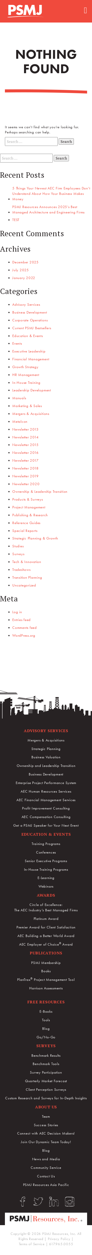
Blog (46, 1028)
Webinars (46, 886)
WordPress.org (23, 635)
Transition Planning (27, 577)
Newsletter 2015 (25, 445)
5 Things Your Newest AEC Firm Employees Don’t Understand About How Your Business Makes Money (51, 193)
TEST (15, 220)
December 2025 (25, 262)
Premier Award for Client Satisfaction (46, 927)
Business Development (29, 312)
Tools (46, 1020)
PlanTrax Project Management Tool (46, 979)
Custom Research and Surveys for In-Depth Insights (46, 1098)
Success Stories (46, 1125)
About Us (46, 1107)
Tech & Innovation (26, 562)
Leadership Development (31, 390)
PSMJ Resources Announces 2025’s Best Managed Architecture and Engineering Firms (48, 209)
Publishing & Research (30, 515)
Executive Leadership (28, 351)
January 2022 (23, 278)
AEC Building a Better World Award (46, 936)
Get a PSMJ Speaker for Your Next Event (46, 825)
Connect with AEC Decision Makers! (46, 1133)
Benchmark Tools (46, 1064)
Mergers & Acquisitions (30, 413)
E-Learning (46, 878)
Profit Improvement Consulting (46, 808)
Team (46, 1116)
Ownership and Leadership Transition (46, 765)
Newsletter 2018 (25, 468)
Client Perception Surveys (46, 1089)
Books (46, 971)
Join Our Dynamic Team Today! (46, 1142)
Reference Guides (26, 523)
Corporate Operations (30, 320)
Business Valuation (46, 757)
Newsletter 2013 (25, 429)
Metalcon (19, 421)
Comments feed (24, 627)
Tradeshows (21, 569)
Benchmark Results (46, 1055)
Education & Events (27, 336)
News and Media (46, 1159)
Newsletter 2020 (25, 484)
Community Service (46, 1167)
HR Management (25, 375)
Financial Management (30, 359)
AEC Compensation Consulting (46, 817)
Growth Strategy (25, 367)
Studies (18, 546)
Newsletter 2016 (25, 452)
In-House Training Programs (46, 869)
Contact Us (46, 1176)
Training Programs (46, 844)
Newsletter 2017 (25, 460)
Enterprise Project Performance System (46, 783)
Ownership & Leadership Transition (39, 491)
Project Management (28, 507)
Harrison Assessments (46, 988)
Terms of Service (32, 1244)
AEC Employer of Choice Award (46, 944)
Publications (46, 953)
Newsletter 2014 (25, 437)
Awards (46, 895)
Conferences (46, 852)
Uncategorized (24, 585)
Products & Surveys (27, 499)
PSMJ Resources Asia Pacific (46, 1185)
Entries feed (21, 620)
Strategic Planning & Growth (35, 538)
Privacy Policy (59, 1239)
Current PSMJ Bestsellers (31, 328)
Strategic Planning (46, 749)
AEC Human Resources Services (46, 791)
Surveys (18, 554)
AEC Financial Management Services (46, 800)
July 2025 (20, 270)
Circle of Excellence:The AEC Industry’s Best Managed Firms (46, 907)
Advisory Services (26, 304)
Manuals (19, 398)
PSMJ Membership (46, 963)
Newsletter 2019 (25, 476)
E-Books (45, 1011)
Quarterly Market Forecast (46, 1081)
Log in (17, 612)
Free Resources (46, 1002)
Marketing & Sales (27, 406)
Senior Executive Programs (46, 861)
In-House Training (26, 382)
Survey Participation (46, 1072)
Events (17, 343)
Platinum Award (46, 918)
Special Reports (24, 530)
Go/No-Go (46, 1037)
